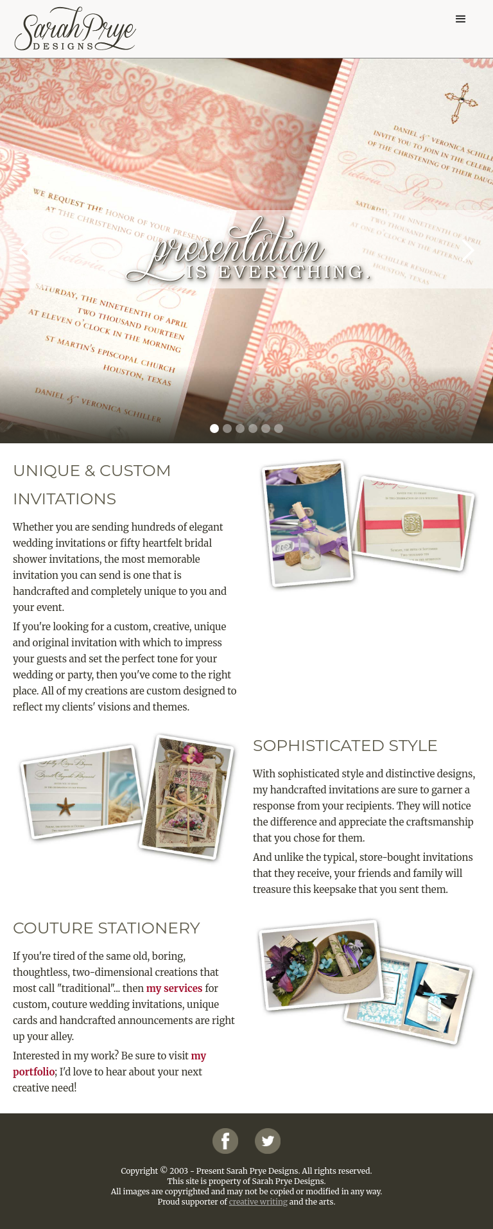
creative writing (258, 1202)
